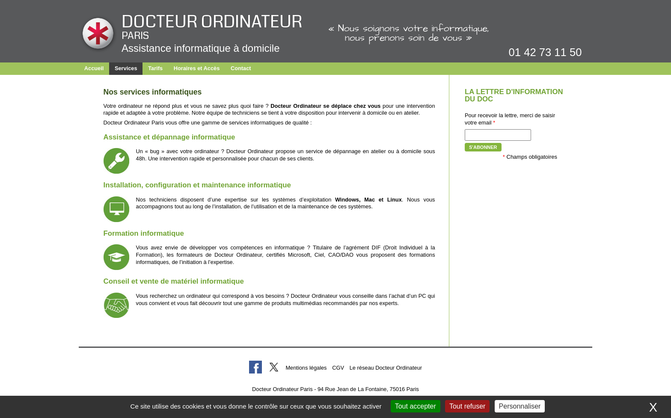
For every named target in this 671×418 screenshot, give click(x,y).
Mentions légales (306, 368)
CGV (338, 368)
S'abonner (483, 147)
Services (126, 68)
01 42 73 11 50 (545, 52)
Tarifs (155, 68)
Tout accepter (415, 406)
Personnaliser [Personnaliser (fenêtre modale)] (520, 406)
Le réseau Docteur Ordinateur (386, 368)
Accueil (94, 68)
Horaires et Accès (197, 68)
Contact (241, 68)
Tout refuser (467, 406)
